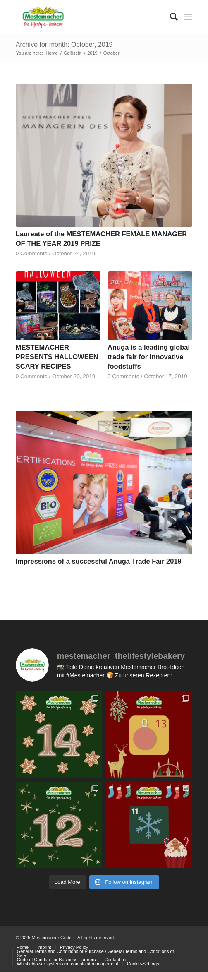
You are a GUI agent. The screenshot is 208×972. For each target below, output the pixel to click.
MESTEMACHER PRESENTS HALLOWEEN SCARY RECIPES (57, 356)
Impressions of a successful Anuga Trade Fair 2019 (99, 561)
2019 (92, 52)
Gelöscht (72, 52)
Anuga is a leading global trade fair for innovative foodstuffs (149, 356)
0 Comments (32, 253)
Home (51, 52)
